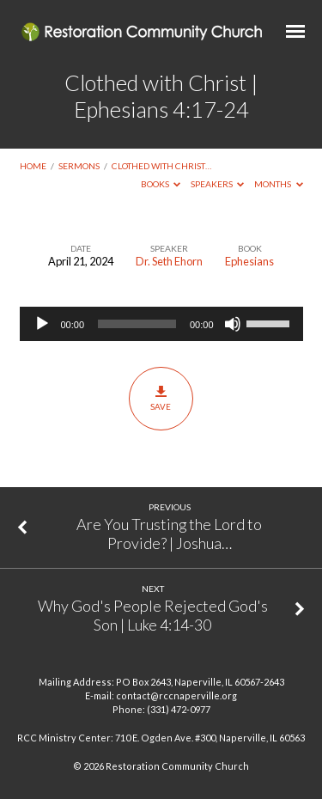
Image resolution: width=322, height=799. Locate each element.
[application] (161, 324)
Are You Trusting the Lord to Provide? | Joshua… (169, 533)
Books (161, 184)
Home (33, 166)
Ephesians (249, 261)
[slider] (137, 324)
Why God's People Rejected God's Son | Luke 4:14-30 (153, 615)
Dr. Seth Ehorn (169, 261)
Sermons (79, 166)
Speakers (218, 184)
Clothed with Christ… (161, 166)
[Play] (42, 323)
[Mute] (232, 323)
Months (278, 184)
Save (161, 398)
